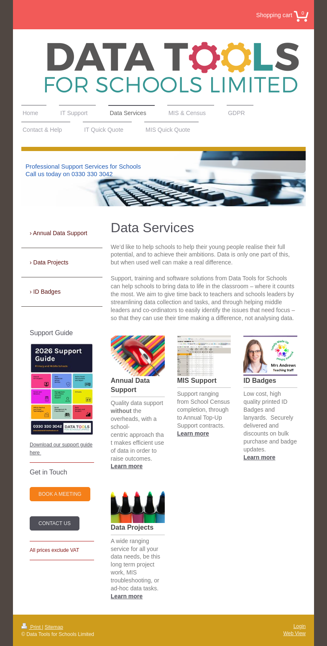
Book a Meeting (60, 494)
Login (300, 626)
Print (31, 627)
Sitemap (54, 627)
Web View (294, 633)
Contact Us (54, 523)
